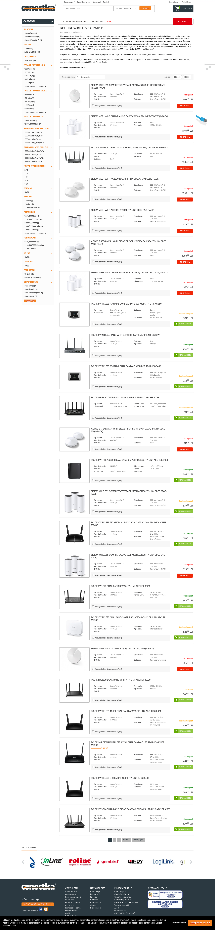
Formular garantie (73, 908)
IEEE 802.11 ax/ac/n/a (34, 158)
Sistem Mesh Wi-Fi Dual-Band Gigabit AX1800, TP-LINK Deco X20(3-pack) (129, 273)
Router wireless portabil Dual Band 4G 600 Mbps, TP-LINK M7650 (126, 304)
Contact (106, 2)
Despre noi (96, 2)
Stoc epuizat (31, 296)
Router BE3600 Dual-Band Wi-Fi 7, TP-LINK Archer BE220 (120, 680)
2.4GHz (29, 48)
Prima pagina (95, 891)
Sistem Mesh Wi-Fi (33, 40)
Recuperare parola (73, 897)
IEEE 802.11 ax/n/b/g (34, 135)
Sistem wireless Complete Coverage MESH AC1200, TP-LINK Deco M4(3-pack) (129, 493)
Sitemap (93, 897)
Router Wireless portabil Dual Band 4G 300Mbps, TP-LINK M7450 (126, 366)
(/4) (108, 105)
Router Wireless (32, 36)
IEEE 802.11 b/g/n (33, 139)
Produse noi (97, 21)
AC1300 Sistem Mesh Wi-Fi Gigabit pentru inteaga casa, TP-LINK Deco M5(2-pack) (128, 430)
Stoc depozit (31, 289)
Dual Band (30, 60)
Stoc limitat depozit (34, 292)
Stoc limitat (30, 285)
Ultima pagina (138, 839)
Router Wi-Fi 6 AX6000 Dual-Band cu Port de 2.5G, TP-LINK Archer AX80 (129, 460)
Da (27, 192)
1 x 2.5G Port (30, 248)
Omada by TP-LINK (33, 277)
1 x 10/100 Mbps (32, 216)
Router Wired (31, 33)
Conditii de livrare (83, 2)
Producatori (95, 908)
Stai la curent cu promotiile (37, 904)
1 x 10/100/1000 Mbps (34, 219)
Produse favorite (72, 902)
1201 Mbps (30, 69)
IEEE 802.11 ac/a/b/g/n (34, 132)
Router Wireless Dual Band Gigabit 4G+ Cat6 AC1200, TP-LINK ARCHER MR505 (128, 619)
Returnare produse (122, 899)
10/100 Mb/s (31, 120)
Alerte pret (69, 905)
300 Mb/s (30, 101)
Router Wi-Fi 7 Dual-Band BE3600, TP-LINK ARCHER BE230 (120, 586)
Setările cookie (178, 922)
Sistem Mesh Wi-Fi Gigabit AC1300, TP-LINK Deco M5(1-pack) (122, 649)
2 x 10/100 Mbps (32, 222)
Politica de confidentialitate (126, 902)
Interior (29, 204)
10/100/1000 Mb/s (33, 124)
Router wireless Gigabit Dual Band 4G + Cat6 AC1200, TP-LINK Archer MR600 (128, 524)
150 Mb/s (29, 98)
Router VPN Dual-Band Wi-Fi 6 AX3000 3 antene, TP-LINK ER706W (125, 335)
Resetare (30, 301)
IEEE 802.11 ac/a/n (33, 154)
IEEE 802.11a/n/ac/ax (33, 161)
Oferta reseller (120, 910)
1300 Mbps (30, 72)
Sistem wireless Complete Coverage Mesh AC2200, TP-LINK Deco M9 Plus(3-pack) (128, 86)
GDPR (67, 913)
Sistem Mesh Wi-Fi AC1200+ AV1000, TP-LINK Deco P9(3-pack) (122, 210)
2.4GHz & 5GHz (32, 52)
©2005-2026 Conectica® (124, 913)
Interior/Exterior (32, 207)
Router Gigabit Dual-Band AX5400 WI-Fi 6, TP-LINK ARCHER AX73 (125, 398)
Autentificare (71, 891)
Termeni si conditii (122, 905)
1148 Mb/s (29, 94)
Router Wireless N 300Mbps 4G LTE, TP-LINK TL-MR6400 (120, 778)
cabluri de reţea (166, 54)
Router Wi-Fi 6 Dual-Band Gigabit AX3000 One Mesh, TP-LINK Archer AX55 (130, 809)
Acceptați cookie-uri (200, 922)
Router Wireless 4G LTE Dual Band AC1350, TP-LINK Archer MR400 (126, 711)
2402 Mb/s (30, 75)
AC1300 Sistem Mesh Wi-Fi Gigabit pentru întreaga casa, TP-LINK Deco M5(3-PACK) (128, 243)
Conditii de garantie (122, 897)
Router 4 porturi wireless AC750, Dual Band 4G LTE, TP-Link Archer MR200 (127, 744)
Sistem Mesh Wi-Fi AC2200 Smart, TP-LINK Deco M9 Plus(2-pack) (125, 179)
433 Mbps (29, 82)
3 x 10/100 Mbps (32, 229)
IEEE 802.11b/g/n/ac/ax (34, 142)
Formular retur (71, 910)
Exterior (29, 200)
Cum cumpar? (69, 2)
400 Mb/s (29, 105)
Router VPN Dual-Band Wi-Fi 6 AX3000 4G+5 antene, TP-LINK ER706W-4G (129, 148)
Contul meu (70, 899)
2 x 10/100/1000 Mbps (34, 226)
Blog (109, 21)
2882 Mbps (30, 79)
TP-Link (29, 274)
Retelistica (70, 32)
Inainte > (126, 839)
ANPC (116, 908)
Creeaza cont (70, 894)
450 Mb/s (29, 108)
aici (85, 67)
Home (62, 32)
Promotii (182, 21)
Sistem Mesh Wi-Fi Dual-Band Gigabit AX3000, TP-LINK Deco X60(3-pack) (129, 116)
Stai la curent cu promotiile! (74, 21)
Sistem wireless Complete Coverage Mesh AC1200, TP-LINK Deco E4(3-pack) (128, 556)
